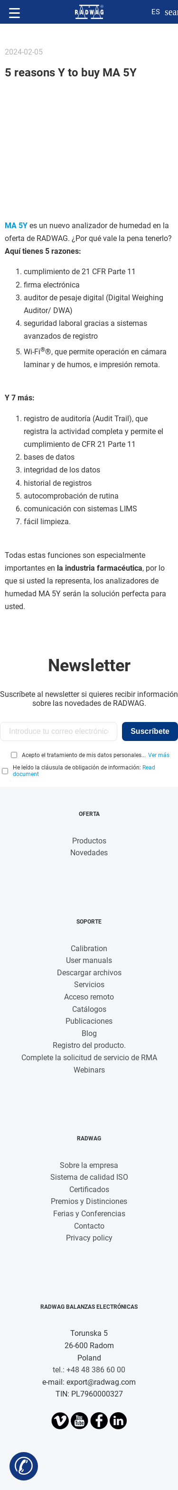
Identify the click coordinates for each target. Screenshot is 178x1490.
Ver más (158, 755)
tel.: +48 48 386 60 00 (89, 1369)
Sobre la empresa (89, 1165)
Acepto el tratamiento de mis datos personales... (84, 755)
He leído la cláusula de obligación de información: (84, 770)
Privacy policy (89, 1237)
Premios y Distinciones (89, 1201)
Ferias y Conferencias (89, 1213)
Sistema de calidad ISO (89, 1177)
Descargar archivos (89, 972)
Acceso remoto (89, 996)
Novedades (89, 852)
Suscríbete (150, 731)
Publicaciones (89, 1021)
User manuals (89, 960)
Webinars (89, 1069)
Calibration (89, 948)
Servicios (89, 984)
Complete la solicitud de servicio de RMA (89, 1057)
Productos (89, 840)
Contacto (89, 1226)
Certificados (89, 1189)
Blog (89, 1033)
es (155, 12)
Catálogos (89, 1009)
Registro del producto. (89, 1045)
